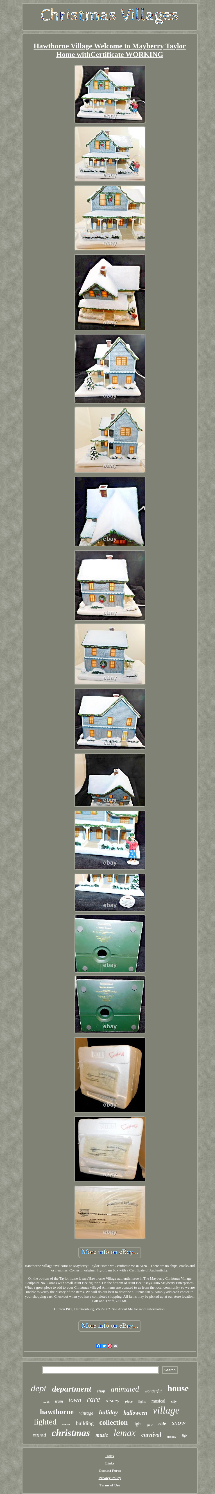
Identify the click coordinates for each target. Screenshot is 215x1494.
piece (129, 1401)
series (66, 1424)
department (71, 1388)
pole (150, 1424)
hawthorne (57, 1412)
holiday (108, 1412)
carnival (151, 1434)
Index (109, 1456)
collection (113, 1422)
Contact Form (110, 1470)
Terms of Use (109, 1485)
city (174, 1401)
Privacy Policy (110, 1478)
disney (112, 1400)
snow (178, 1422)
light (137, 1423)
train (59, 1401)
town (75, 1399)
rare (93, 1399)
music (102, 1435)
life (184, 1436)
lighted (45, 1421)
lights (142, 1401)
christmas (71, 1433)
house (178, 1388)
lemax (125, 1433)
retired (39, 1435)
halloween (135, 1413)
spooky (171, 1436)
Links (109, 1463)
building (85, 1423)
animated (125, 1389)
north (46, 1402)
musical (158, 1401)
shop (101, 1391)
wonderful (153, 1391)
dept (38, 1388)
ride (162, 1423)
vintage (86, 1413)
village (166, 1410)
